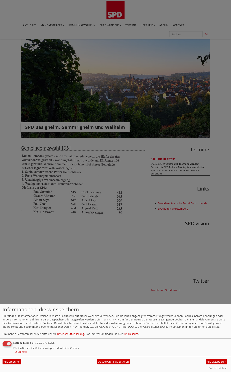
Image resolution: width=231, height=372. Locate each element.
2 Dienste (20, 351)
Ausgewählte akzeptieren (113, 361)
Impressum (131, 334)
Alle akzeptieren (216, 361)
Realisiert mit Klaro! (218, 368)
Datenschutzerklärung (70, 334)
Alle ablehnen (12, 361)
